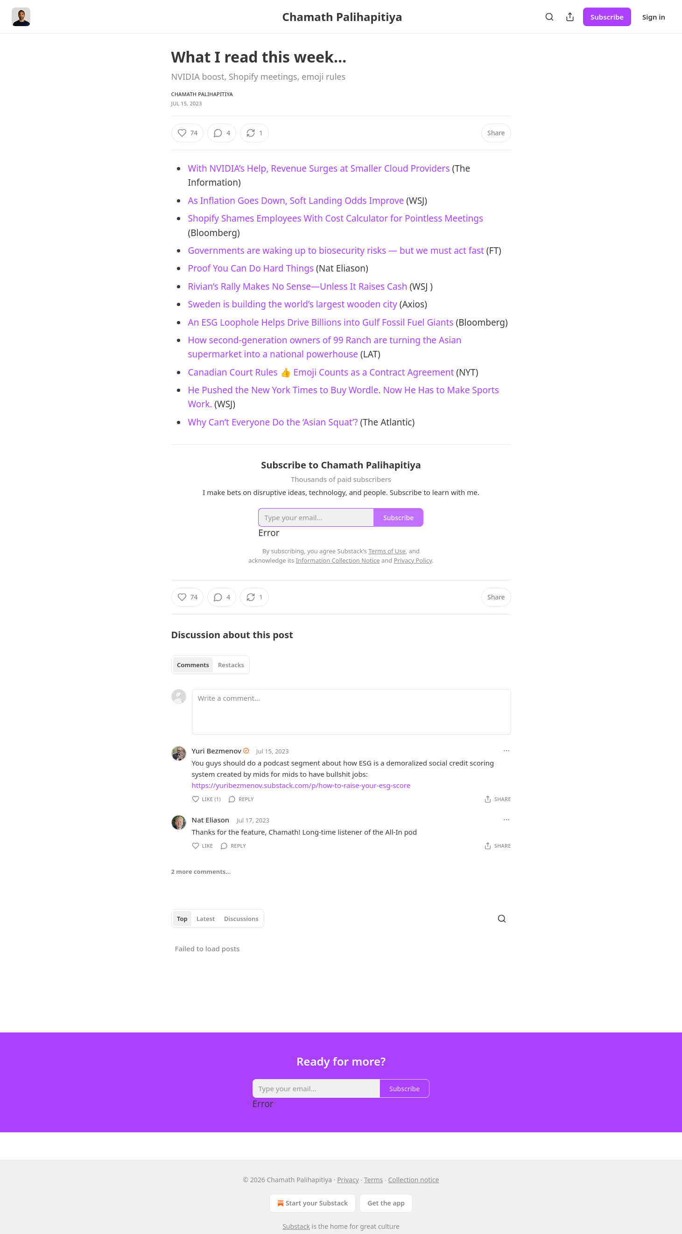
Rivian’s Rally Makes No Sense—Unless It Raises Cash (298, 286)
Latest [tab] (206, 918)
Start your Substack (311, 1203)
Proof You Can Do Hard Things (251, 268)
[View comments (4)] (221, 133)
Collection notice (413, 1179)
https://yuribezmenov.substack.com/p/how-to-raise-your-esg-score (301, 785)
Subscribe (607, 16)
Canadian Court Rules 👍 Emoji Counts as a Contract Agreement (321, 372)
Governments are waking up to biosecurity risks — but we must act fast (336, 250)
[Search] (549, 16)
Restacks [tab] (231, 665)
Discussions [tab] (241, 918)
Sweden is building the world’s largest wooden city (292, 304)
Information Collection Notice (338, 560)
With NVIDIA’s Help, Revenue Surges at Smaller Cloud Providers (319, 168)
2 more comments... (201, 871)
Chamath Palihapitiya (202, 94)
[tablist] (210, 664)
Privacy (348, 1179)
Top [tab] (182, 918)
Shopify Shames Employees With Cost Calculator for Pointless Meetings (336, 218)
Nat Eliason (211, 819)
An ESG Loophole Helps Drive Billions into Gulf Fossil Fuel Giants (321, 322)
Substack (296, 1226)
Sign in (653, 16)
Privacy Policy (413, 560)
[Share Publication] (570, 16)
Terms (373, 1179)
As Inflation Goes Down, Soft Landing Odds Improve (296, 201)
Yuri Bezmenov (216, 750)
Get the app (386, 1203)
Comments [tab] (193, 665)
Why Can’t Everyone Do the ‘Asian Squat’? (273, 422)
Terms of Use (387, 551)
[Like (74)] (187, 133)
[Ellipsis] (506, 750)
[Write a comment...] (351, 712)
